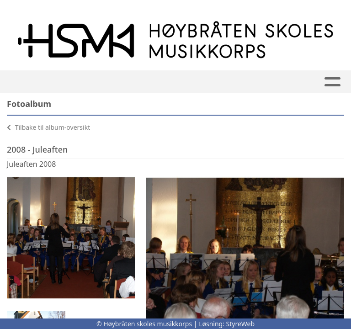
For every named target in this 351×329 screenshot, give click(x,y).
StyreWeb (240, 323)
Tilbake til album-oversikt (48, 127)
